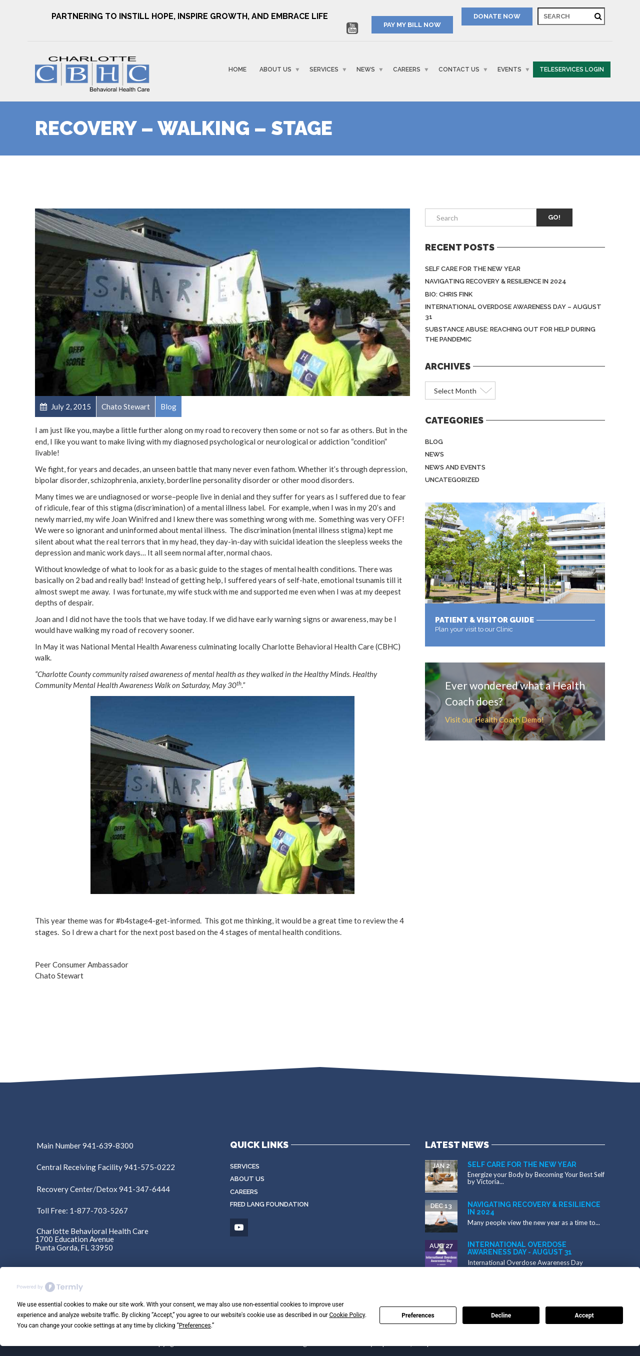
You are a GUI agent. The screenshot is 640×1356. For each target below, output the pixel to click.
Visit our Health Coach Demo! (494, 719)
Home (237, 69)
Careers (406, 69)
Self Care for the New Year (472, 268)
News (365, 69)
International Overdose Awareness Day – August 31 (513, 311)
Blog (434, 442)
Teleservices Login (572, 69)
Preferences (418, 1315)
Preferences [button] (195, 1325)
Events (510, 69)
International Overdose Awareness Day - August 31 (520, 1248)
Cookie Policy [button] (347, 1315)
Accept (584, 1315)
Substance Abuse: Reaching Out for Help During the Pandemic (510, 334)
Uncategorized (452, 480)
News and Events (455, 467)
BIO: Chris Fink (448, 294)
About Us (276, 69)
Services (324, 69)
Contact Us (459, 69)
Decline (501, 1315)
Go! (554, 217)
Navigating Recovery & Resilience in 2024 (495, 281)
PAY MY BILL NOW (412, 24)
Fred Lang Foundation (269, 1204)
